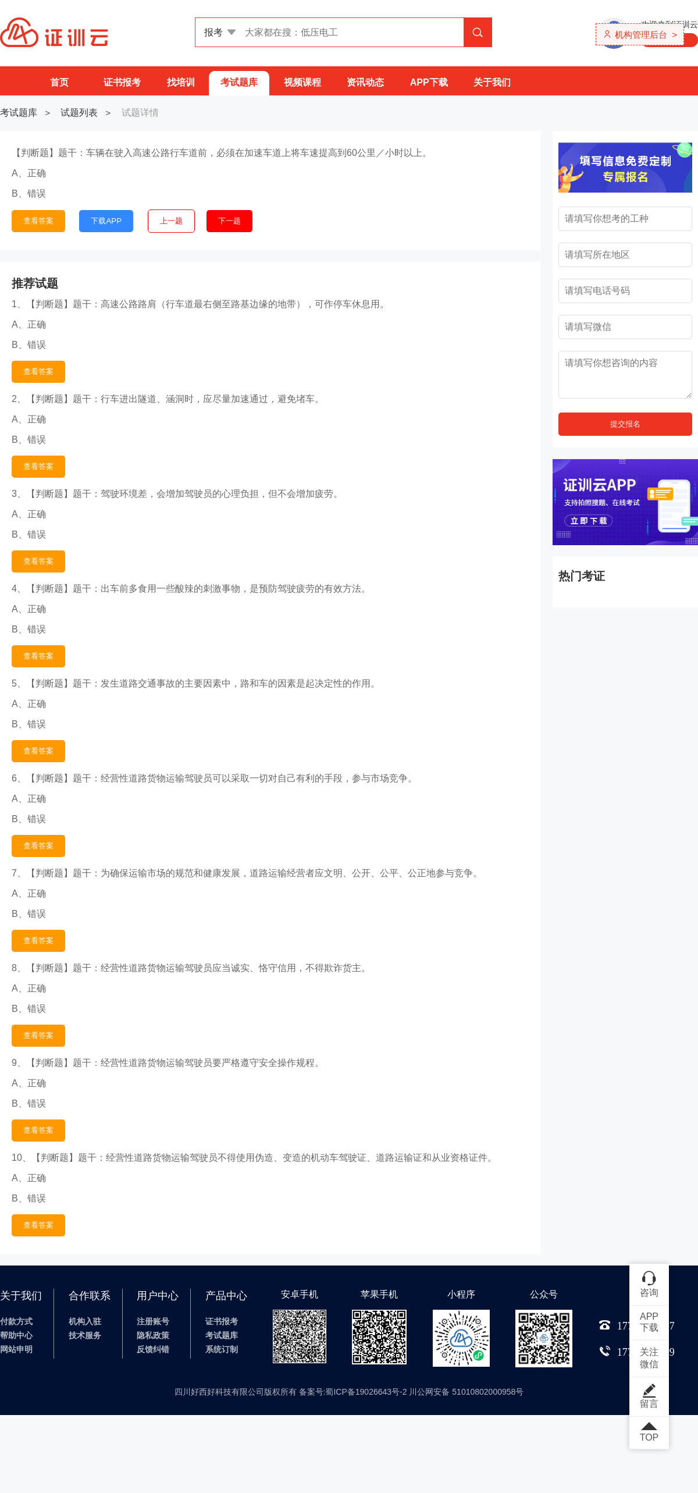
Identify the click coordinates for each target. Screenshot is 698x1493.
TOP (649, 1432)
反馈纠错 (153, 1349)
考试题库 (239, 82)
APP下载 (429, 82)
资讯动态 (365, 82)
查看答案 (38, 220)
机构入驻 (85, 1321)
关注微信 (649, 1358)
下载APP (106, 220)
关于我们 (492, 82)
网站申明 (16, 1349)
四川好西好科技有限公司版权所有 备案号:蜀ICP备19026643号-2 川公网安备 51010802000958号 (349, 1391)
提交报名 (625, 424)
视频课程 (302, 82)
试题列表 (79, 113)
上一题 (171, 220)
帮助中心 (16, 1335)
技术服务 (85, 1335)
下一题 (229, 220)
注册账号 (153, 1321)
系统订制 (221, 1349)
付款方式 (16, 1321)
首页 (59, 82)
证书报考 (122, 82)
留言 (649, 1396)
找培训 (181, 82)
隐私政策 (153, 1335)
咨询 (649, 1284)
